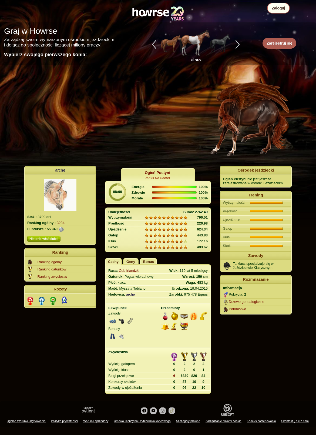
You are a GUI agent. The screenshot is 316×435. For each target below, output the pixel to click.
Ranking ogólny (50, 262)
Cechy (113, 262)
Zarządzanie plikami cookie (223, 421)
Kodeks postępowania (261, 421)
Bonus (148, 262)
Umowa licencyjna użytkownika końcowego (142, 421)
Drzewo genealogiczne (246, 302)
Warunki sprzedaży (95, 421)
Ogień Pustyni (157, 172)
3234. (61, 223)
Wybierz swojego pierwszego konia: (45, 54)
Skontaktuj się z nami (295, 421)
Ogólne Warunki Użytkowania (26, 421)
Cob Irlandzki (129, 271)
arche (60, 170)
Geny (130, 262)
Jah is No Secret (157, 178)
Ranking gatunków (52, 269)
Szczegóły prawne (188, 421)
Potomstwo (237, 309)
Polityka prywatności (64, 421)
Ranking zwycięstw (52, 277)
